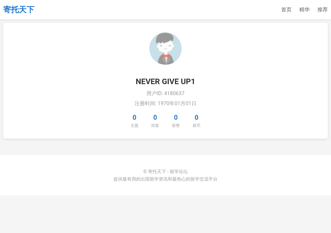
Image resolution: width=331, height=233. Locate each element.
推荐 (322, 9)
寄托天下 (18, 9)
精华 (304, 9)
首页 (286, 9)
